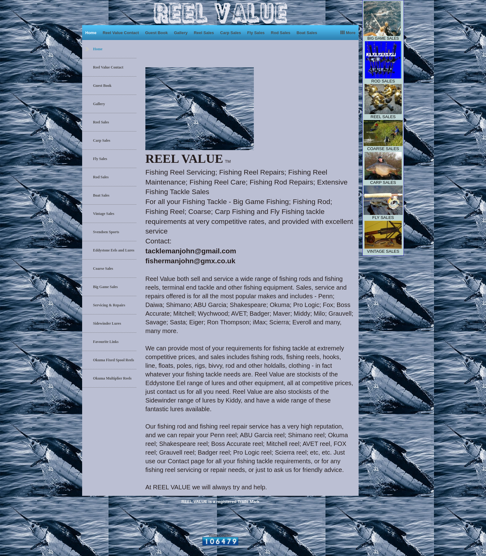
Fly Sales (255, 32)
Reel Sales (204, 32)
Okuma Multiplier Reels (112, 378)
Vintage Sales (103, 213)
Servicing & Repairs (109, 305)
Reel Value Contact (121, 32)
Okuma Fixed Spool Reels (113, 360)
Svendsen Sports (106, 232)
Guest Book (156, 32)
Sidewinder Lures (107, 323)
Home (90, 32)
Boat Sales (307, 32)
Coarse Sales (103, 268)
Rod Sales (280, 32)
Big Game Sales (105, 287)
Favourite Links (105, 342)
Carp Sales (230, 32)
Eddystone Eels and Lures (113, 250)
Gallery (181, 32)
